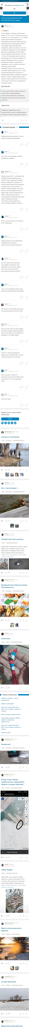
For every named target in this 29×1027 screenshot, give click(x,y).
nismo (6, 25)
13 (3, 687)
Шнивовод (7, 739)
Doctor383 (7, 976)
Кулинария (8, 591)
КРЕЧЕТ (6, 534)
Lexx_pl (6, 258)
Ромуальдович (8, 431)
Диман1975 (7, 579)
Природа (8, 934)
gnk (5, 131)
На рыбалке (8, 440)
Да (14, 13)
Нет (15, 8)
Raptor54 (6, 482)
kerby (5, 324)
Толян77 (6, 304)
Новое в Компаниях (10, 695)
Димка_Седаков (8, 923)
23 (3, 1013)
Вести (3, 542)
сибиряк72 (7, 171)
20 (3, 857)
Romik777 (6, 774)
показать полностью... (7, 557)
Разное (7, 788)
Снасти (7, 642)
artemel (6, 216)
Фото (3, 440)
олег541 (6, 633)
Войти (10, 419)
